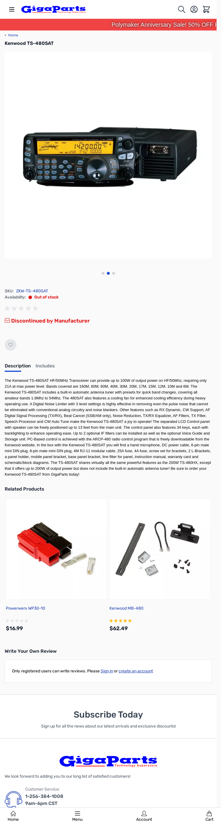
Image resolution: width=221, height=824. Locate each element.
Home (13, 816)
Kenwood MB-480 (126, 608)
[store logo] (53, 9)
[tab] (18, 367)
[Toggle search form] (181, 9)
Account (144, 816)
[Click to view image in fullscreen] (108, 155)
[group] (22, 308)
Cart (209, 816)
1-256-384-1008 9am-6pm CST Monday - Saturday (46, 803)
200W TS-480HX (183, 462)
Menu (77, 816)
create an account (136, 671)
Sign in (107, 671)
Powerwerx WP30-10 (25, 608)
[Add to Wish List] (10, 345)
